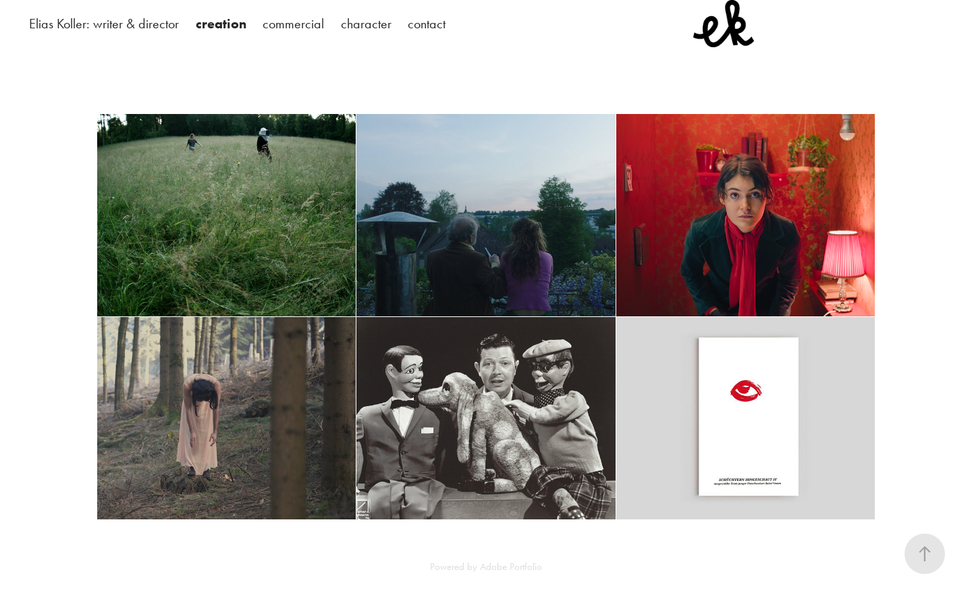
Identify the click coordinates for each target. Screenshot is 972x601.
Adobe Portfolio (511, 567)
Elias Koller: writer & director (104, 24)
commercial (293, 24)
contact (427, 24)
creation (221, 24)
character (366, 24)
